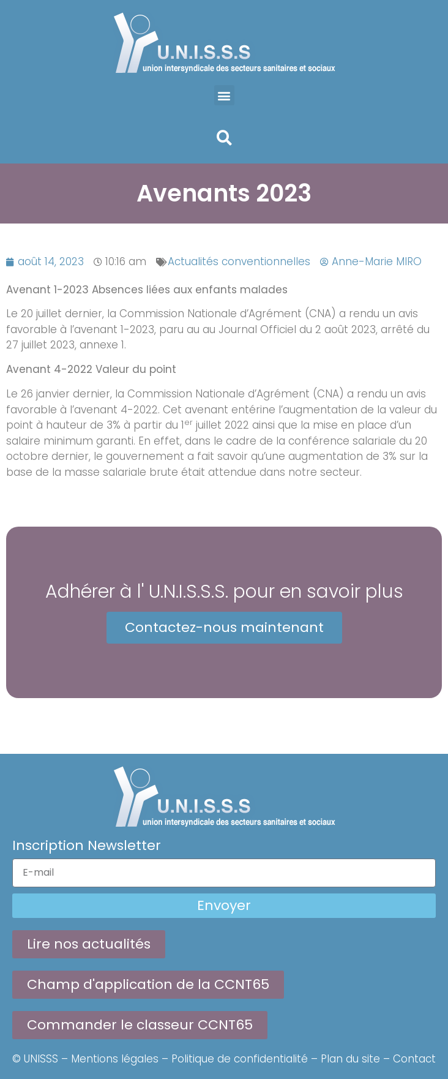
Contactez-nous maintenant (224, 627)
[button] (224, 95)
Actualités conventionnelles (239, 261)
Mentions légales (115, 1058)
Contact (414, 1058)
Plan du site (350, 1058)
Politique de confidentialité (239, 1058)
